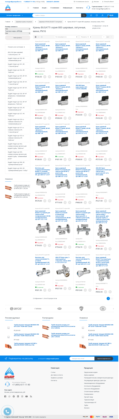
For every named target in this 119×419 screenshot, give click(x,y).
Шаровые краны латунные (24, 22)
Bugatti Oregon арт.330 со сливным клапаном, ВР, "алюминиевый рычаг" (16, 122)
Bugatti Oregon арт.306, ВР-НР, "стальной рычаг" (17, 83)
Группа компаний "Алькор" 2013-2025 (18, 417)
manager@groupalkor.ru (13, 2)
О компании (54, 8)
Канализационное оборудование (94, 383)
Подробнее (44, 76)
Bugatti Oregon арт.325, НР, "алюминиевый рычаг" (16, 109)
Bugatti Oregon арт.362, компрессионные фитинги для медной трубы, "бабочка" (17, 146)
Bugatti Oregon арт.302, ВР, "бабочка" (16, 71)
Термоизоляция (89, 400)
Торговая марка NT (90, 402)
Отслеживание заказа (81, 2)
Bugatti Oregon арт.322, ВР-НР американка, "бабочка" (17, 103)
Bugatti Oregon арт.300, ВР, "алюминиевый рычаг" (16, 59)
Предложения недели (90, 372)
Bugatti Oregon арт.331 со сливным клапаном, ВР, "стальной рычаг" (16, 130)
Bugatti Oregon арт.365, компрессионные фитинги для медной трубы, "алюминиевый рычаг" (17, 155)
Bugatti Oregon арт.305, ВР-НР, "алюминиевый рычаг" (17, 77)
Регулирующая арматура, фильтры (95, 380)
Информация (67, 8)
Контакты (79, 8)
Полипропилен (88, 394)
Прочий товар (88, 397)
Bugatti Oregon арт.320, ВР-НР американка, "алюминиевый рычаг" (17, 96)
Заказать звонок (52, 2)
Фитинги (86, 408)
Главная (36, 8)
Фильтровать (17, 38)
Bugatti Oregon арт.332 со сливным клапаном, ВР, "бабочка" (16, 138)
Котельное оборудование (92, 386)
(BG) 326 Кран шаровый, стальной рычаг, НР (15, 53)
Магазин (95, 2)
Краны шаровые (89, 375)
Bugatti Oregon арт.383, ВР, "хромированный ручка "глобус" (18, 169)
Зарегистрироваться (103, 358)
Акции (44, 8)
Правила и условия (57, 378)
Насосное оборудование (92, 389)
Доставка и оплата (57, 375)
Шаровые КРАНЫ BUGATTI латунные (50, 22)
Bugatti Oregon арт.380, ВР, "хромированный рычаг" (16, 163)
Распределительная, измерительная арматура (98, 378)
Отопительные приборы (91, 391)
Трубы (86, 405)
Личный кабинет (108, 2)
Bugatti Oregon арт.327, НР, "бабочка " (16, 115)
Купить (49, 76)
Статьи (53, 372)
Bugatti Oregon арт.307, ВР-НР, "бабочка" (17, 89)
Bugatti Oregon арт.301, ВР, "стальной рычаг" (16, 65)
